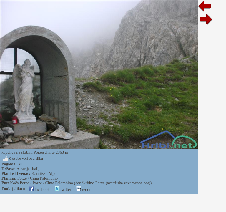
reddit (84, 189)
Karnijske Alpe (43, 173)
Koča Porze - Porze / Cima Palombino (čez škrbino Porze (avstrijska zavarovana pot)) (81, 183)
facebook (39, 189)
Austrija (23, 169)
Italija (36, 169)
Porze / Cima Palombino (37, 178)
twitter (63, 189)
